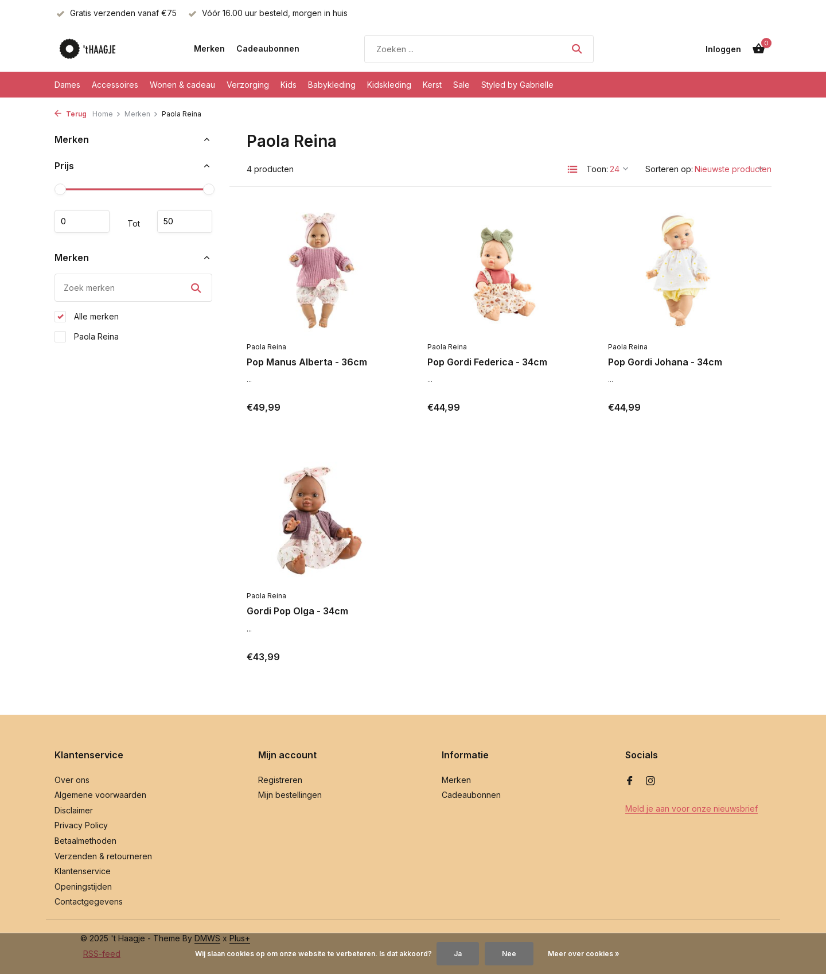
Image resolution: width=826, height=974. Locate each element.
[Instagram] (650, 781)
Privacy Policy (81, 825)
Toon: (597, 169)
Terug (70, 114)
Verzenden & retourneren (103, 856)
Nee (509, 953)
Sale (461, 84)
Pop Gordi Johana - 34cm (665, 362)
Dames (67, 84)
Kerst (432, 84)
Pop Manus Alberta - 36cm (307, 362)
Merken (209, 48)
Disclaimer (73, 810)
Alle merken (86, 316)
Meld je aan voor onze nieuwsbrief (691, 808)
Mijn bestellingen (290, 795)
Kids (288, 84)
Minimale (82, 221)
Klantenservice (82, 871)
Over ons (71, 780)
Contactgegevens (88, 901)
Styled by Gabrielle (517, 84)
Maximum (184, 221)
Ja (458, 953)
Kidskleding (389, 84)
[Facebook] (629, 781)
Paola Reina (86, 336)
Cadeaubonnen (267, 48)
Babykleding (332, 84)
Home (106, 114)
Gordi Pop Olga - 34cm (297, 611)
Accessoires (115, 84)
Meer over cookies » (584, 953)
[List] (572, 169)
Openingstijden (83, 886)
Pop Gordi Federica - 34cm (487, 362)
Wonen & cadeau (182, 84)
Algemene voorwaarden (100, 795)
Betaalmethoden (85, 841)
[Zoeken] (479, 49)
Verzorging (248, 84)
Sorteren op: (669, 169)
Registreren (280, 780)
